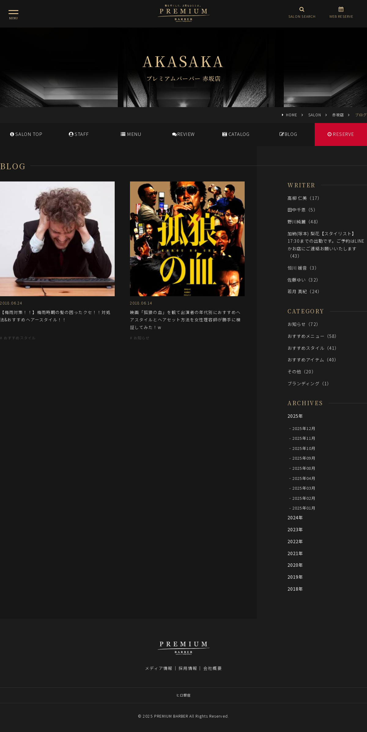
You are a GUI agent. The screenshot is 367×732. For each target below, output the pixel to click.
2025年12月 (304, 428)
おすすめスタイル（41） (313, 348)
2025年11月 (304, 438)
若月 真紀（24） (304, 291)
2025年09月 (304, 458)
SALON (314, 114)
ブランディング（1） (309, 383)
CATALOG (236, 134)
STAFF (79, 134)
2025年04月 (304, 478)
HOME (291, 114)
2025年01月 (304, 508)
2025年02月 (304, 498)
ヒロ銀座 (183, 695)
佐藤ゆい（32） (304, 279)
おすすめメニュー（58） (313, 336)
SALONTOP (26, 134)
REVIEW (183, 134)
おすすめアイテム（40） (313, 359)
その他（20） (301, 371)
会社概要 (212, 668)
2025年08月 (304, 468)
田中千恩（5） (302, 209)
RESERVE (341, 134)
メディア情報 (158, 668)
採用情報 (188, 668)
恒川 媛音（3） (303, 267)
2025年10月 (304, 448)
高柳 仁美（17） (304, 198)
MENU (131, 134)
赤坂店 (338, 114)
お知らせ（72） (304, 324)
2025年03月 (304, 488)
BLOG (288, 134)
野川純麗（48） (304, 221)
